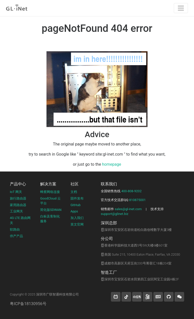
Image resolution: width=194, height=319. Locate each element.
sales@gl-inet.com (128, 209)
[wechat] (179, 297)
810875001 (137, 200)
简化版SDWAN (50, 210)
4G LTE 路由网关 (20, 220)
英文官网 (77, 224)
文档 (73, 192)
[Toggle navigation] (181, 8)
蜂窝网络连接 (50, 192)
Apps (74, 211)
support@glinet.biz (114, 214)
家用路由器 (18, 205)
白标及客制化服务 (50, 218)
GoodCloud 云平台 (50, 201)
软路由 (15, 229)
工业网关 (16, 211)
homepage (111, 164)
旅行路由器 (18, 198)
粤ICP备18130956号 (28, 303)
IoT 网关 (16, 192)
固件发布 (77, 198)
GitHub (75, 205)
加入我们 (77, 218)
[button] (115, 297)
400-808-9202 (131, 191)
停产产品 (16, 236)
